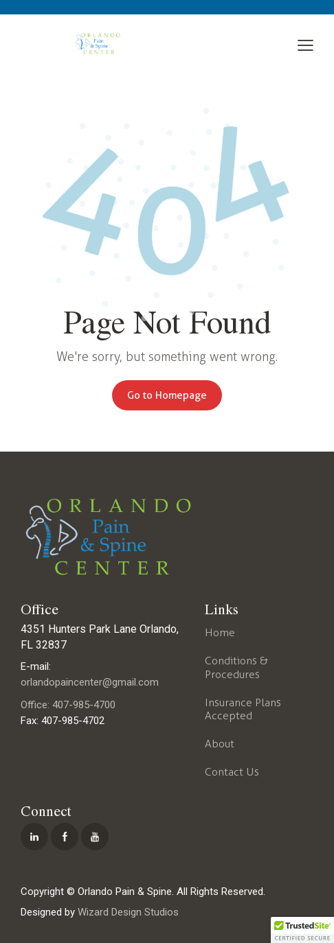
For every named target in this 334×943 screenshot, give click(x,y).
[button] (305, 45)
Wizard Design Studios (128, 912)
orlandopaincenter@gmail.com (90, 682)
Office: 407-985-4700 (68, 705)
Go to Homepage (167, 395)
